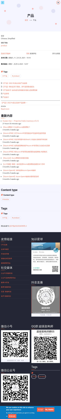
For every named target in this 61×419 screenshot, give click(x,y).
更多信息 (12, 416)
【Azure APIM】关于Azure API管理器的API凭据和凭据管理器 (24, 133)
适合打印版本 (5, 53)
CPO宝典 (4, 245)
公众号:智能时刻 (6, 273)
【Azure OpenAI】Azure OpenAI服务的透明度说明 (21, 176)
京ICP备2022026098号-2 (18, 226)
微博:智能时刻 (6, 287)
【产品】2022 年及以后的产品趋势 (15, 83)
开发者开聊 (5, 254)
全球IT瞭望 (5, 249)
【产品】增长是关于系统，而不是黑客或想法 (18, 87)
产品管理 (6, 93)
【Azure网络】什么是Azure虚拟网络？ (16, 127)
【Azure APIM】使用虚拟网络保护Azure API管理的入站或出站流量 (26, 145)
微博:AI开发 (5, 282)
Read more (5, 109)
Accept (40, 410)
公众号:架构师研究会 (8, 278)
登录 (28, 53)
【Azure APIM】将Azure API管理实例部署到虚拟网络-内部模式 (25, 152)
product (4, 45)
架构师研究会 (5, 263)
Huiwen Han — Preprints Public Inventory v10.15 (21, 121)
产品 (5, 76)
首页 (26, 20)
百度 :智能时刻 (6, 291)
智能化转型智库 (6, 258)
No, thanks (49, 409)
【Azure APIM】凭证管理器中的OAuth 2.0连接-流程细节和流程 (25, 139)
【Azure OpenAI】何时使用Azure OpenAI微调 (19, 170)
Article (6, 199)
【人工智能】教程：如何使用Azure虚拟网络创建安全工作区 (24, 164)
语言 (2, 36)
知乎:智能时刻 (6, 296)
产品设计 (6, 97)
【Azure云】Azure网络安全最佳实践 (16, 158)
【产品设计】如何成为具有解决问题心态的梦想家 (20, 90)
